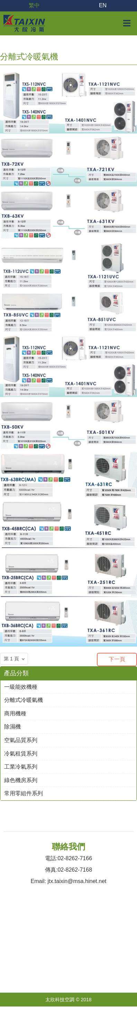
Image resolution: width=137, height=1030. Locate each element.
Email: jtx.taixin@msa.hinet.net (69, 881)
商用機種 (15, 713)
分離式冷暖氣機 (23, 700)
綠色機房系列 (20, 780)
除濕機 (12, 727)
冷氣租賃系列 (20, 754)
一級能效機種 (20, 687)
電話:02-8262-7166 (68, 858)
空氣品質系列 (20, 740)
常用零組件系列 (23, 793)
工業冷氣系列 (20, 767)
